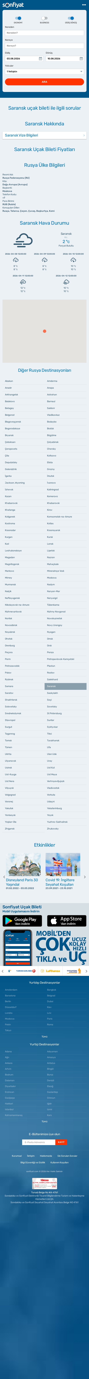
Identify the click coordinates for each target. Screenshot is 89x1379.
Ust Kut (51, 767)
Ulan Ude (52, 754)
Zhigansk (10, 828)
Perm (8, 659)
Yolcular (9, 65)
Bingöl (50, 1069)
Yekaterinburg (54, 808)
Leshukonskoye (13, 550)
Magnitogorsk (12, 564)
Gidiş (7, 52)
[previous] (6, 876)
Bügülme (51, 435)
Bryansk (9, 435)
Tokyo (8, 1030)
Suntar (50, 720)
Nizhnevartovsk (13, 611)
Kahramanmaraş (13, 1115)
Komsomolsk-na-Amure (59, 516)
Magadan (10, 557)
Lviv (49, 1013)
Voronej (9, 801)
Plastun (51, 666)
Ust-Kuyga (10, 774)
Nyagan (51, 632)
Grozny (51, 469)
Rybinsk (9, 679)
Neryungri (52, 598)
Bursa (50, 1074)
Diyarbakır (10, 1086)
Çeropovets (11, 448)
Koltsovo (51, 455)
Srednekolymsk (13, 713)
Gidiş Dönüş (71, 20)
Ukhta (8, 754)
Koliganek (10, 516)
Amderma (52, 381)
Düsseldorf (10, 1007)
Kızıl (7, 543)
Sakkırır (51, 408)
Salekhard (52, 679)
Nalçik (8, 591)
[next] (82, 876)
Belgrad (51, 995)
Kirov (49, 510)
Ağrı (7, 1057)
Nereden (9, 27)
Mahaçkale (53, 564)
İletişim (31, 1156)
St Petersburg (54, 713)
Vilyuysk (9, 788)
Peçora (9, 652)
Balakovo (10, 401)
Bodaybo (51, 421)
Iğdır (49, 1103)
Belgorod (9, 415)
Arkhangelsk (11, 394)
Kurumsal (17, 1156)
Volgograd (10, 794)
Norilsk (8, 618)
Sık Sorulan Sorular (67, 1156)
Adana (8, 1051)
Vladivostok (53, 788)
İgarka (8, 476)
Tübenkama (53, 604)
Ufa (49, 747)
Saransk (51, 686)
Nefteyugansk (12, 598)
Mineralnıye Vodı (55, 571)
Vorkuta (51, 794)
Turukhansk (53, 740)
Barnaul (51, 401)
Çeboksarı (10, 442)
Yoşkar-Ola (10, 822)
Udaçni (50, 801)
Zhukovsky (53, 828)
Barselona (10, 995)
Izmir (49, 1109)
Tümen (8, 747)
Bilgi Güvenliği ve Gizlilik (32, 1162)
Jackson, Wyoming (15, 482)
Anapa (50, 387)
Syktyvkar (52, 727)
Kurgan (8, 537)
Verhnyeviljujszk (55, 781)
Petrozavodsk (12, 666)
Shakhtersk (11, 699)
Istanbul (9, 1109)
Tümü (44, 1036)
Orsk (49, 645)
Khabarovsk (11, 503)
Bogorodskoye (12, 428)
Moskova (51, 577)
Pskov (8, 672)
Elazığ (50, 1086)
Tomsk (8, 740)
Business (44, 20)
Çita (7, 455)
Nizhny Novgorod (56, 611)
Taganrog (10, 733)
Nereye (9, 40)
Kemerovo (52, 496)
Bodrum (9, 1074)
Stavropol (10, 720)
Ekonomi (18, 20)
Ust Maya (52, 774)
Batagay (9, 408)
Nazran (51, 557)
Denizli (50, 1080)
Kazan (8, 496)
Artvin (8, 1069)
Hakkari (9, 1103)
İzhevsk (9, 489)
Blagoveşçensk (13, 421)
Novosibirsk (11, 625)
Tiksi (49, 733)
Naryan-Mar (53, 591)
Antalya (51, 1063)
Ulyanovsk (10, 760)
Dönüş (49, 52)
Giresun (51, 1097)
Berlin (8, 1001)
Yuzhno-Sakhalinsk (57, 822)
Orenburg (10, 645)
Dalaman (9, 1080)
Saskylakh (52, 693)
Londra (8, 1013)
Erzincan (9, 1092)
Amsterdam (11, 989)
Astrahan (52, 394)
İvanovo (51, 482)
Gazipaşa (10, 1097)
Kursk (50, 537)
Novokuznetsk (54, 618)
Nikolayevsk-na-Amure (17, 604)
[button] (44, 331)
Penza (50, 652)
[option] (25, 876)
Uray (49, 760)
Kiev (49, 1007)
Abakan (9, 381)
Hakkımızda (46, 1156)
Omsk (50, 638)
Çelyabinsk (52, 442)
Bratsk (50, 428)
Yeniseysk (10, 815)
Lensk (50, 543)
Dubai (50, 1001)
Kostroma (10, 523)
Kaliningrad (53, 489)
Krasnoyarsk (53, 530)
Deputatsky (11, 462)
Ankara (8, 1063)
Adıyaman (52, 1051)
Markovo (9, 571)
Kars (49, 1115)
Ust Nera (9, 781)
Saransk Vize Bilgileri (21, 135)
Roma (50, 1024)
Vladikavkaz (53, 415)
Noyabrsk (10, 632)
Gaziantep (52, 1092)
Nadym (51, 584)
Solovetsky (11, 706)
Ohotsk (8, 638)
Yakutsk (9, 808)
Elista (50, 462)
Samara (9, 686)
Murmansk (10, 584)
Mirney (8, 577)
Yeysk (50, 815)
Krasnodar (10, 530)
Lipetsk (51, 550)
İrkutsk (50, 476)
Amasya (51, 1057)
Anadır (8, 387)
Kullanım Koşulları (60, 1162)
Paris (49, 1018)
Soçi (49, 699)
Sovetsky (52, 706)
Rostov (50, 672)
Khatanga (10, 510)
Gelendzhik (11, 469)
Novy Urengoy (54, 625)
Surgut (8, 727)
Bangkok (51, 989)
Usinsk (8, 767)
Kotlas (50, 523)
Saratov (9, 693)
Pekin (8, 1024)
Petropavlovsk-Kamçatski (60, 659)
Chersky (51, 448)
